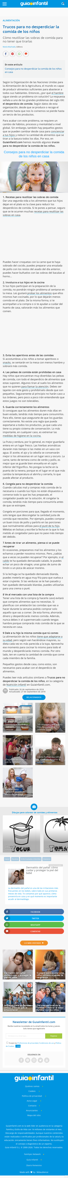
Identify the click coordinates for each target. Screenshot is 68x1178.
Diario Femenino (34, 1165)
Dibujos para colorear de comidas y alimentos (34, 812)
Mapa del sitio (34, 1115)
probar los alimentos (39, 293)
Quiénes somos (32, 1086)
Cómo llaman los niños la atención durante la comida (49, 759)
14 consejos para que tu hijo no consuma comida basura (49, 727)
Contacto (32, 1105)
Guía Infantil (32, 1159)
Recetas (15, 859)
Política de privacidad (32, 1096)
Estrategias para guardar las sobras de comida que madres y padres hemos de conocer (16, 724)
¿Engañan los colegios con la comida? (16, 760)
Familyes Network (32, 1154)
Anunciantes (32, 1110)
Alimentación (11, 20)
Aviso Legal (32, 1100)
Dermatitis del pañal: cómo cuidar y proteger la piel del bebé (17, 975)
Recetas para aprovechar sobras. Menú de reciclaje (15, 792)
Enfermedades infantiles (31, 859)
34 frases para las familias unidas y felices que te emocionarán (17, 1007)
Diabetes (46, 859)
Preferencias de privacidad (27, 1043)
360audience (42, 1172)
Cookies (32, 1091)
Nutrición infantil (16, 684)
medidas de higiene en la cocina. (22, 435)
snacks (7, 362)
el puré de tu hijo (49, 526)
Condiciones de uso (46, 1043)
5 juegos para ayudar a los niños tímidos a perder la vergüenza (50, 975)
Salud (7, 859)
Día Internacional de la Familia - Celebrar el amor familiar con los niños (50, 1007)
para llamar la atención (34, 386)
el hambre (57, 93)
